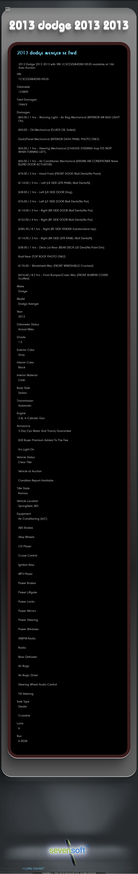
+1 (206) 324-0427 (33, 868)
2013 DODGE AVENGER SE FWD (47, 53)
